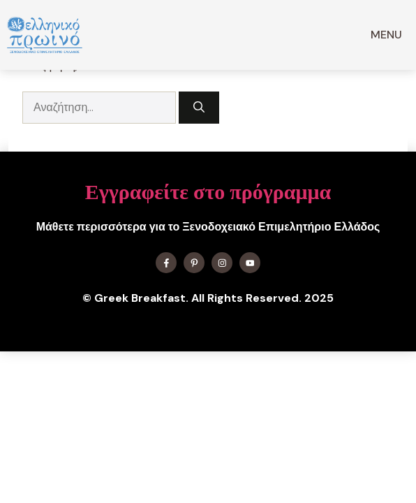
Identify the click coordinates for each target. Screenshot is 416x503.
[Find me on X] (194, 262)
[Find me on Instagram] (221, 262)
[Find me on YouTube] (249, 262)
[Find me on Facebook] (166, 262)
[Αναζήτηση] (199, 108)
